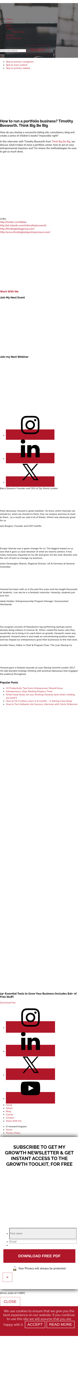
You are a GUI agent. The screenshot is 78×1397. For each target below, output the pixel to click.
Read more (60, 1324)
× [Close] (7, 1277)
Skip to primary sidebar (18, 68)
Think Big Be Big (60, 141)
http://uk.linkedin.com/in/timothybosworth (23, 225)
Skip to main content (17, 65)
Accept (35, 1324)
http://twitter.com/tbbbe (13, 222)
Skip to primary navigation (20, 61)
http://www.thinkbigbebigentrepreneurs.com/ (25, 232)
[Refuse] (39, 1330)
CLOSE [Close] (10, 1302)
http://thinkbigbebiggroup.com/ (17, 229)
